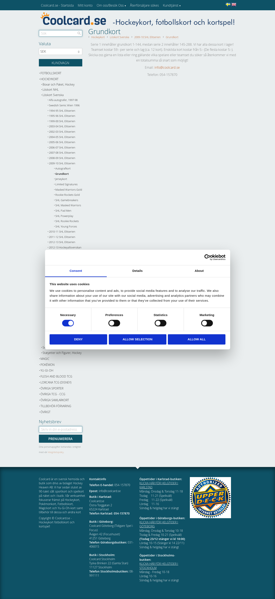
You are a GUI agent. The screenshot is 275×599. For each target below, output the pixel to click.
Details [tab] (137, 270)
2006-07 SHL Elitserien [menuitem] (62, 147)
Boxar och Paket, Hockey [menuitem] (58, 84)
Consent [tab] (76, 270)
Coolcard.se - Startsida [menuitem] (57, 5)
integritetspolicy (56, 452)
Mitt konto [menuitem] (85, 5)
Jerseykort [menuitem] (61, 179)
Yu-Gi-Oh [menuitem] (47, 370)
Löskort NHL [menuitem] (51, 90)
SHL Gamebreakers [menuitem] (66, 200)
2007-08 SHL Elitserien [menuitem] (62, 152)
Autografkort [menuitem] (63, 168)
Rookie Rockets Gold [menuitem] (67, 195)
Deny (78, 339)
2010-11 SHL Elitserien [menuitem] (62, 231)
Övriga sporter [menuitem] (52, 388)
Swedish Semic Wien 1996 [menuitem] (64, 105)
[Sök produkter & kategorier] (60, 33)
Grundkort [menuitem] (62, 174)
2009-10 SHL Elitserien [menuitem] (62, 163)
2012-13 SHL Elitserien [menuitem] (62, 242)
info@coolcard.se (167, 67)
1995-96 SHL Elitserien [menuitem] (62, 116)
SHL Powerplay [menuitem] (64, 216)
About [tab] (199, 270)
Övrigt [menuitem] (45, 412)
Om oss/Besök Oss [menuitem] (110, 5)
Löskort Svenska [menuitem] (53, 95)
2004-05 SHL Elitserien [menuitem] (62, 137)
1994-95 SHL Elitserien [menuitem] (62, 110)
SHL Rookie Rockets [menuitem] (67, 221)
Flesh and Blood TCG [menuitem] (56, 376)
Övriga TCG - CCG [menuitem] (53, 394)
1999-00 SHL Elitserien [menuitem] (62, 121)
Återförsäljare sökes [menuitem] (144, 5)
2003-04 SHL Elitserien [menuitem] (62, 126)
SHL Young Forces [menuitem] (66, 226)
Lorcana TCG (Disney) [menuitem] (56, 382)
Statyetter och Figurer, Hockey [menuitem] (62, 353)
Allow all (197, 339)
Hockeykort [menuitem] (49, 79)
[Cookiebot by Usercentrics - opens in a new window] (207, 257)
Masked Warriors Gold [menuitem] (68, 189)
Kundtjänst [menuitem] (170, 5)
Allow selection (137, 339)
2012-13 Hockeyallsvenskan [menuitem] (65, 247)
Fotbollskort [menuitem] (51, 73)
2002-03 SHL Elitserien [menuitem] (62, 131)
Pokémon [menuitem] (48, 365)
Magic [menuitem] (45, 359)
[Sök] (79, 33)
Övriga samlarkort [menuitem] (55, 400)
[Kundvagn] (60, 62)
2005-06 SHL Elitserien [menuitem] (62, 142)
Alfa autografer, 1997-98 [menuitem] (63, 100)
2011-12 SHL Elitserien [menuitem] (62, 237)
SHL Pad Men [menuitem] (63, 210)
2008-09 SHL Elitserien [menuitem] (62, 158)
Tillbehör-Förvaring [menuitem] (56, 406)
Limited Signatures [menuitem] (66, 184)
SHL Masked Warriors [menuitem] (68, 205)
